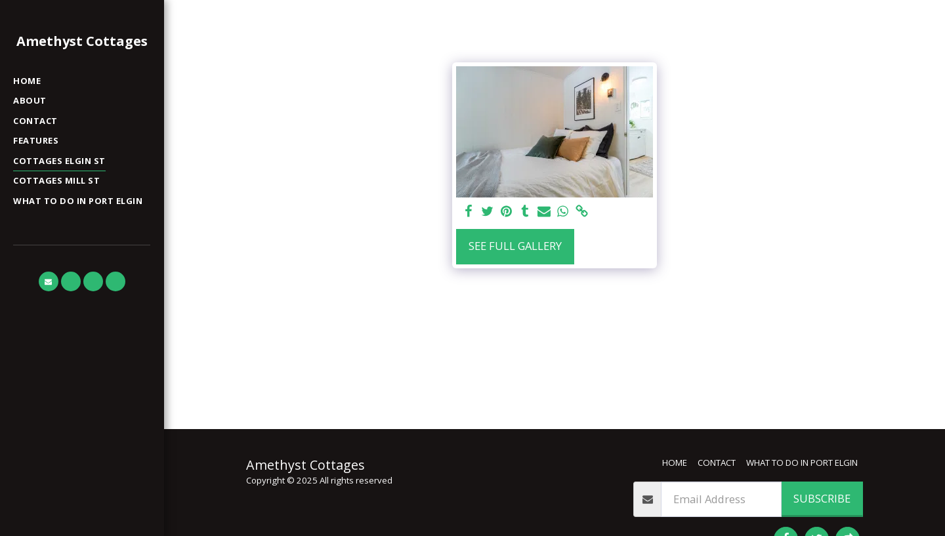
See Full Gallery (515, 245)
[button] (48, 281)
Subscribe (821, 498)
